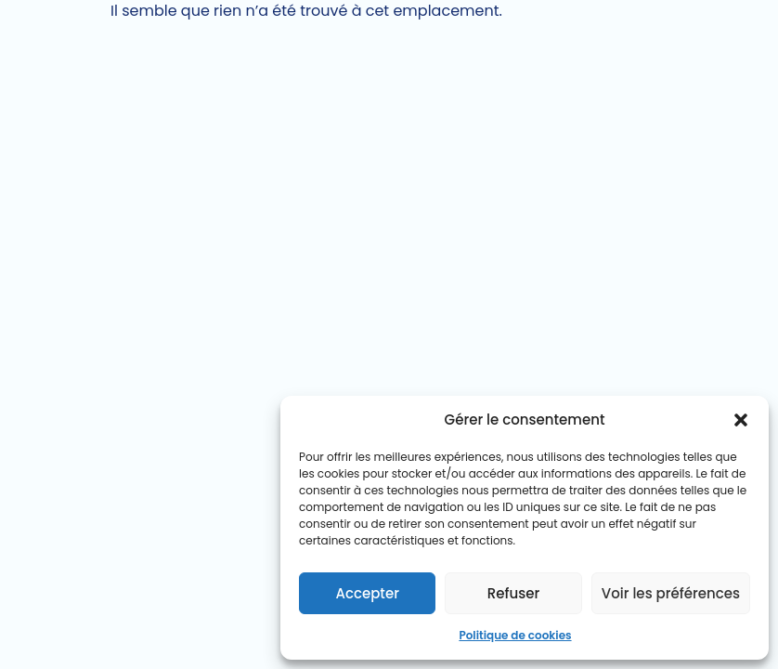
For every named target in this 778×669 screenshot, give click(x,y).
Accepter (366, 593)
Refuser (513, 593)
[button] (741, 420)
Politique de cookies (515, 635)
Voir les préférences (671, 593)
